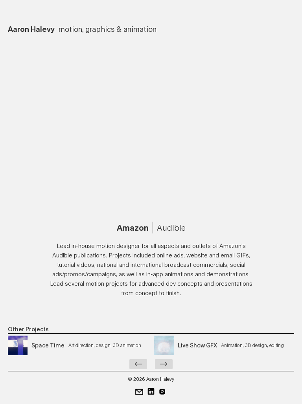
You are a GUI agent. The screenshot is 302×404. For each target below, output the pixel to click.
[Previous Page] (138, 364)
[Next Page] (164, 364)
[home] (82, 27)
